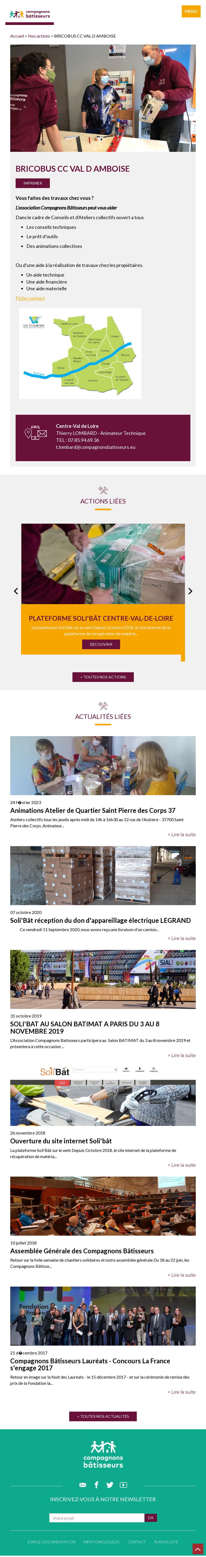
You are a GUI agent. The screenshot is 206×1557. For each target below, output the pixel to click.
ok (151, 1519)
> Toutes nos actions (103, 677)
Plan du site (166, 1543)
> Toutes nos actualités (103, 1416)
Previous (13, 592)
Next (190, 592)
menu (191, 11)
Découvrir (101, 644)
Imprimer (32, 183)
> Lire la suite (182, 834)
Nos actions (39, 35)
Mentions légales (101, 1543)
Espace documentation (51, 1543)
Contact (137, 1543)
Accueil (17, 35)
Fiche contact (30, 298)
